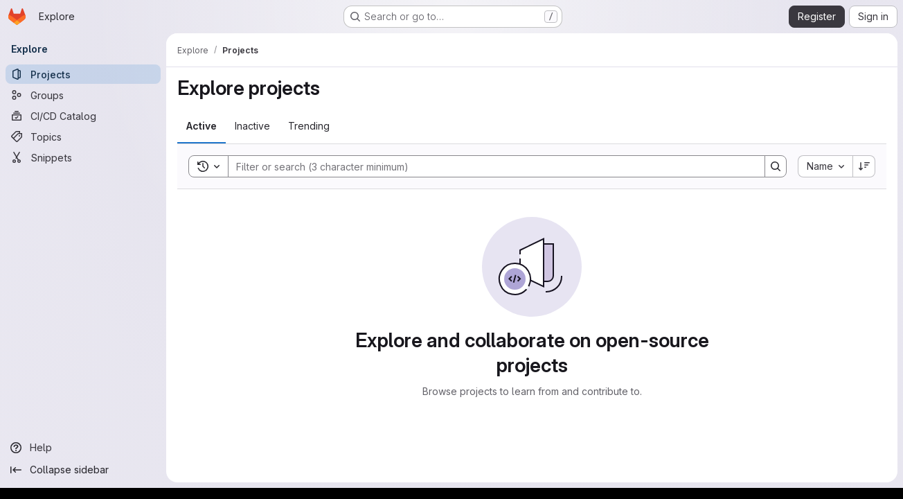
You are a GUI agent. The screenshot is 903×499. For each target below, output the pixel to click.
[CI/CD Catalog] (83, 115)
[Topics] (83, 136)
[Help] (83, 447)
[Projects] (83, 74)
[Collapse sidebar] (83, 470)
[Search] (489, 166)
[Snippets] (83, 157)
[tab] (201, 126)
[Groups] (83, 95)
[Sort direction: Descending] (864, 166)
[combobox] (825, 166)
